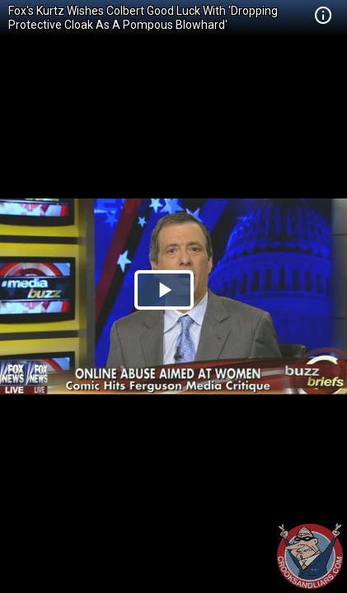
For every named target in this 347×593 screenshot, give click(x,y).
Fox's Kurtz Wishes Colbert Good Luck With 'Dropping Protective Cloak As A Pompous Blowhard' (143, 17)
